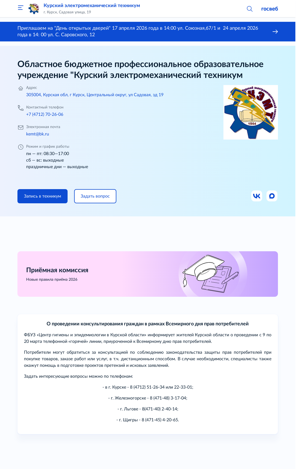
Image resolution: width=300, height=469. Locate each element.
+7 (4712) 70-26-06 (44, 114)
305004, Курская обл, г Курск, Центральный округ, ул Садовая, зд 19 (94, 95)
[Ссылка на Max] (272, 196)
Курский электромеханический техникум (92, 5)
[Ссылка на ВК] (257, 196)
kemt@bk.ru (37, 134)
